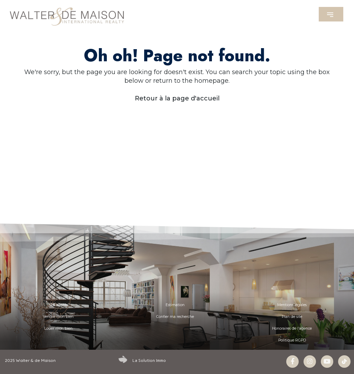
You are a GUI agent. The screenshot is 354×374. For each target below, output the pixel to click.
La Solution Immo (149, 360)
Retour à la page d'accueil (177, 98)
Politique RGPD (292, 340)
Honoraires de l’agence (292, 328)
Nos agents (58, 305)
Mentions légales (292, 305)
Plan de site (292, 316)
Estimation (175, 305)
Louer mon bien (58, 328)
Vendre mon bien (58, 316)
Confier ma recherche (175, 316)
